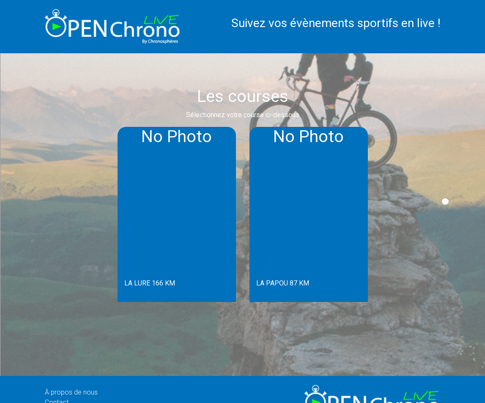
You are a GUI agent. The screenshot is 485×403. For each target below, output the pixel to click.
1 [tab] (445, 201)
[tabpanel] (177, 214)
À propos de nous (71, 392)
